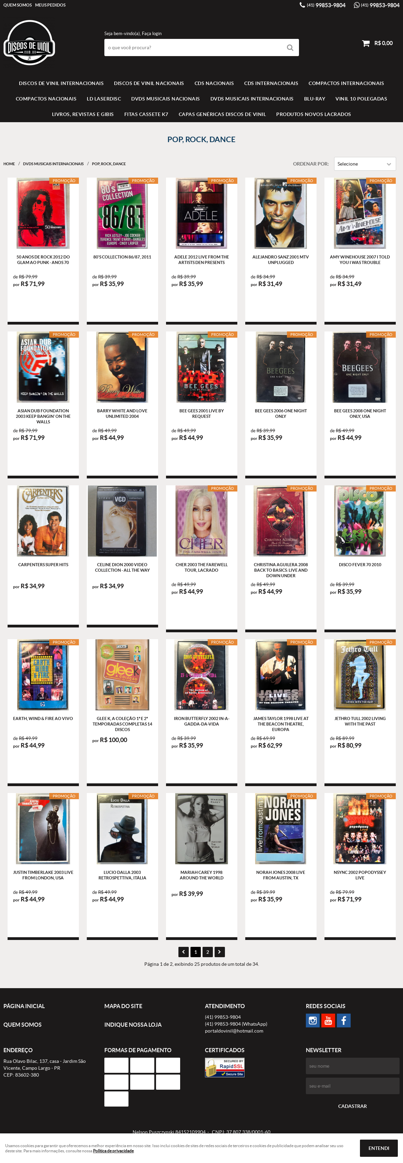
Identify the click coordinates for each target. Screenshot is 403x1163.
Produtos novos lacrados (313, 114)
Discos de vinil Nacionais (149, 83)
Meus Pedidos (50, 5)
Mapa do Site (123, 1006)
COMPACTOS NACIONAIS (46, 99)
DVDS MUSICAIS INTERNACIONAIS (252, 99)
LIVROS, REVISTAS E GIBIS (83, 114)
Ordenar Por (310, 164)
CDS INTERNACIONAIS (271, 83)
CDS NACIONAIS (214, 83)
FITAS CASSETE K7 (146, 114)
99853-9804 (326, 5)
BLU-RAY (315, 99)
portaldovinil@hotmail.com (234, 1031)
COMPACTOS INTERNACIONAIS (346, 83)
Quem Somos (17, 5)
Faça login (152, 33)
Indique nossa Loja (133, 1025)
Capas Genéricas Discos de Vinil (222, 114)
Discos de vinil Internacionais (61, 83)
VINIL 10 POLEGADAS (361, 99)
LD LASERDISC (104, 99)
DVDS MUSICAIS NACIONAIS (165, 99)
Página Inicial (24, 1006)
